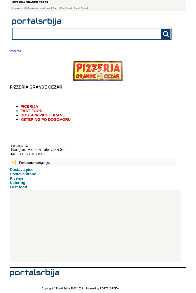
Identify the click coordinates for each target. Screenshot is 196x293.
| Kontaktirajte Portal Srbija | (73, 8)
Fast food (18, 187)
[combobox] (76, 33)
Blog (54, 8)
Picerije (16, 178)
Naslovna (18, 8)
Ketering (17, 182)
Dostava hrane (23, 174)
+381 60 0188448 (30, 154)
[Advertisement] (95, 226)
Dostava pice (21, 169)
